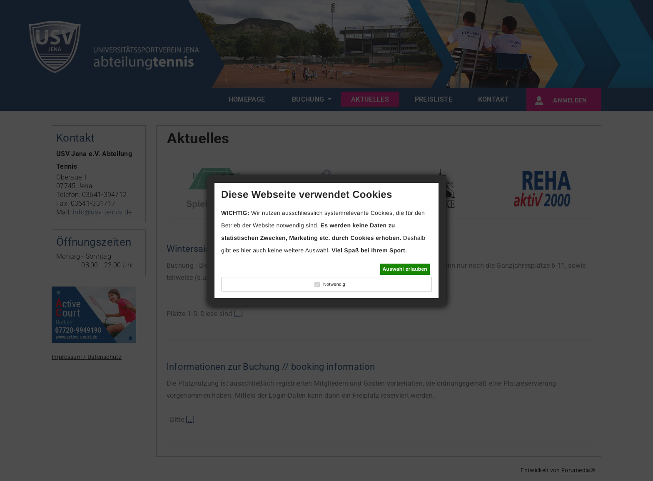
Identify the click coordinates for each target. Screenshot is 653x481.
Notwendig (334, 284)
